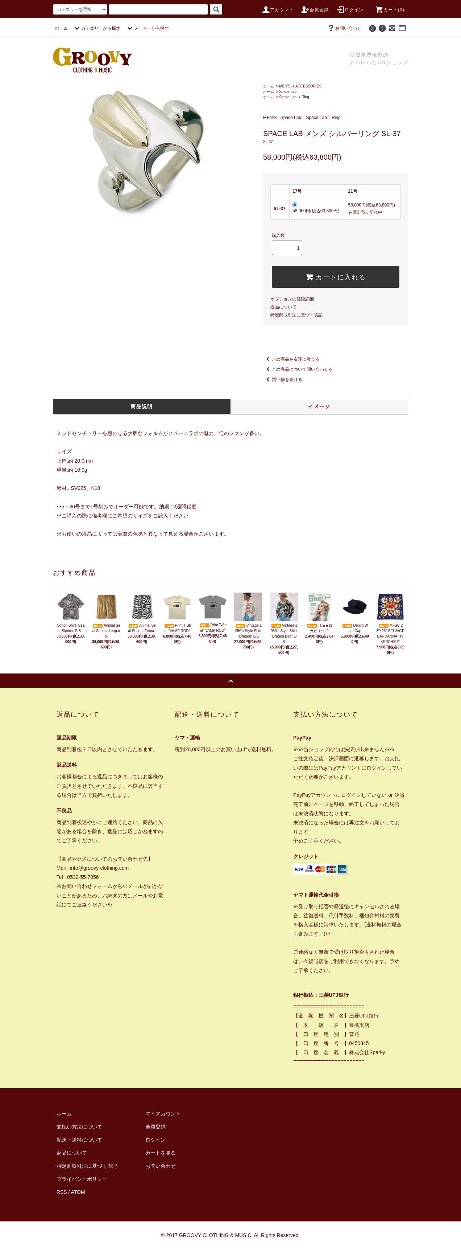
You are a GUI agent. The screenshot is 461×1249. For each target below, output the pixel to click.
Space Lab (287, 92)
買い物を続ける (282, 379)
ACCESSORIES (308, 86)
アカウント (277, 9)
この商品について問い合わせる (298, 369)
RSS (62, 1192)
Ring (305, 97)
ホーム (61, 28)
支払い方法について (79, 1127)
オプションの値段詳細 (292, 299)
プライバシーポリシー (82, 1179)
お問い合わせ (344, 28)
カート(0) (389, 9)
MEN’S (284, 86)
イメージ (319, 406)
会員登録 (315, 9)
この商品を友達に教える (291, 359)
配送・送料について (79, 1140)
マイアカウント (163, 1114)
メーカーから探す (147, 28)
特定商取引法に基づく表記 (296, 315)
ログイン (350, 9)
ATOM (78, 1192)
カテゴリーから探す (96, 28)
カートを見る (160, 1153)
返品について (283, 307)
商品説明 (141, 406)
